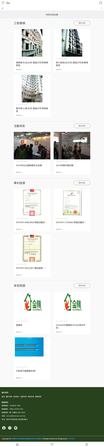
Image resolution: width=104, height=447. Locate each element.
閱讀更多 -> (19, 69)
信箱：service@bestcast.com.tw (13, 416)
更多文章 (82, 23)
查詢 (3, 396)
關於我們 (9, 396)
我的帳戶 (16, 396)
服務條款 (38, 396)
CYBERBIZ (71, 438)
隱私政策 (31, 396)
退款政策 (24, 396)
